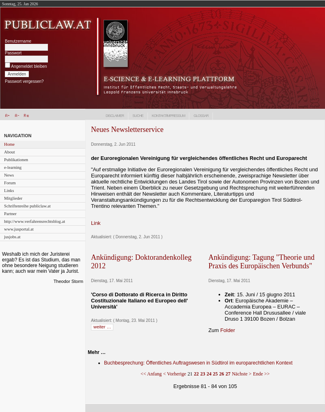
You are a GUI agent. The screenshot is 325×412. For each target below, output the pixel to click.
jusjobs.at (12, 237)
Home (9, 144)
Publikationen (16, 159)
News (9, 175)
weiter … (102, 326)
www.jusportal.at (19, 229)
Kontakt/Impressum (168, 116)
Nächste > (241, 374)
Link (95, 223)
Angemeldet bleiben (29, 66)
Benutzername (18, 41)
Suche (137, 116)
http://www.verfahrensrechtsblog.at (34, 221)
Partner (10, 213)
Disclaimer (115, 116)
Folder (227, 330)
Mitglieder (13, 198)
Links (9, 190)
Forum (9, 183)
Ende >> (261, 374)
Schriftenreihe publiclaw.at (27, 206)
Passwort (13, 53)
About (9, 152)
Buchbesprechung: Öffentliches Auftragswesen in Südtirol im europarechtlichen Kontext (198, 363)
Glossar (200, 116)
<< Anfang (151, 374)
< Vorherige (174, 374)
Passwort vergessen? (24, 81)
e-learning (13, 167)
